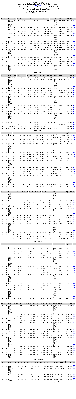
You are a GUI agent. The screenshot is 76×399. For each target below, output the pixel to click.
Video (74, 20)
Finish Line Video (38, 5)
